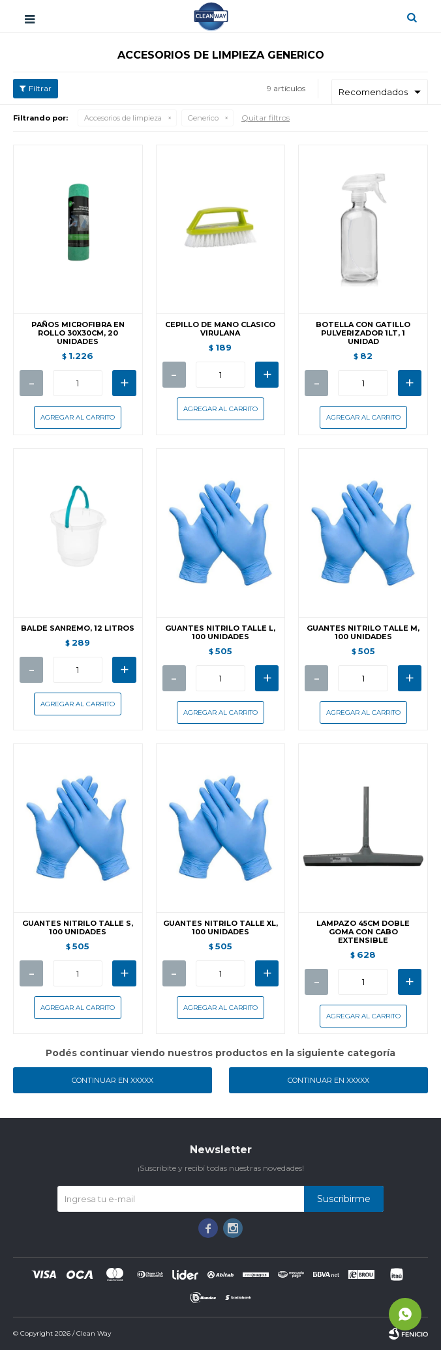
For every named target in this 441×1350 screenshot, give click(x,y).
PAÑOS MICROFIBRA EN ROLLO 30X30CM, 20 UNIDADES (78, 333)
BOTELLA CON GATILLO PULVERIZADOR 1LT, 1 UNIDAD (363, 333)
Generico (203, 117)
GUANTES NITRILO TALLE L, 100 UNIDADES (220, 632)
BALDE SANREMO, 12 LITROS (77, 628)
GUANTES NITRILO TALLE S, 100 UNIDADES (77, 927)
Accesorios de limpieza (123, 117)
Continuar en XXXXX (112, 1080)
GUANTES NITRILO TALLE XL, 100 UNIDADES (220, 927)
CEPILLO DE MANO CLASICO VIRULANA (220, 329)
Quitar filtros (265, 117)
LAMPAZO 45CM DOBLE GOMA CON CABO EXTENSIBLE (363, 932)
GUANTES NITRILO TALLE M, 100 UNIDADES (363, 632)
